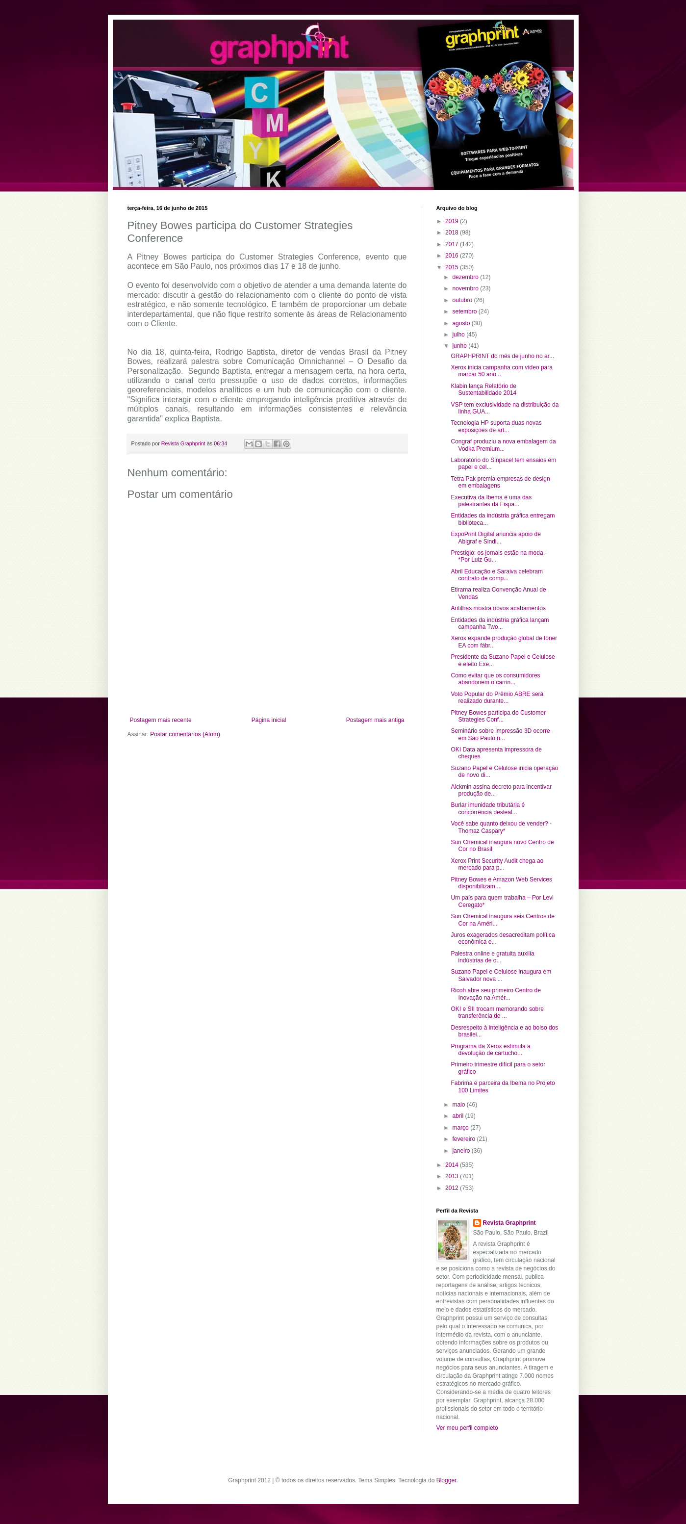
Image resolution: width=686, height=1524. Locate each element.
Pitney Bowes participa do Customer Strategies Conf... (498, 716)
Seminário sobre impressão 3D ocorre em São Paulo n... (500, 734)
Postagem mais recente (161, 720)
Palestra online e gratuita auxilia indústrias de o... (492, 957)
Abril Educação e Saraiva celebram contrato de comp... (496, 575)
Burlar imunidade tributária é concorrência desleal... (488, 808)
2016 (452, 255)
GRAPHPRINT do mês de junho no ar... (502, 356)
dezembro (466, 277)
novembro (466, 288)
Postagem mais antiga (375, 720)
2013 (452, 1176)
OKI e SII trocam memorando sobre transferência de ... (497, 1012)
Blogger (446, 1480)
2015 (452, 267)
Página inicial (269, 720)
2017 (452, 244)
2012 (452, 1188)
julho (459, 334)
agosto (461, 323)
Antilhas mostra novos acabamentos (498, 608)
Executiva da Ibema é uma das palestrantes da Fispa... (491, 501)
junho (460, 345)
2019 (452, 221)
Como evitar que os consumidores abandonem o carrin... (495, 679)
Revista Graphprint (509, 1222)
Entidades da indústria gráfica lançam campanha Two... (500, 623)
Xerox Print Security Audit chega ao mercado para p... (497, 864)
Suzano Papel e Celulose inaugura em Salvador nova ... (501, 975)
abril (458, 1115)
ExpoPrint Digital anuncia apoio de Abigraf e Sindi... (495, 537)
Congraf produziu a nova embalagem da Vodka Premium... (503, 445)
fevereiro (464, 1139)
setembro (465, 311)
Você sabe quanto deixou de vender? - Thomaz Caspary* (501, 827)
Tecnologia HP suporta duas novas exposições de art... (496, 426)
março (461, 1127)
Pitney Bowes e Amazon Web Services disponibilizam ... (501, 883)
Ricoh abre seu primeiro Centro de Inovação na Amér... (495, 994)
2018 (452, 232)
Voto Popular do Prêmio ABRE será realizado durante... (497, 697)
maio (459, 1104)
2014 (452, 1165)
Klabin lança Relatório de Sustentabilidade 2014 (483, 389)
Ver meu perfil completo (467, 1427)
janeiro (461, 1150)
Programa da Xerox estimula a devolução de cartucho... (490, 1050)
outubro (463, 300)
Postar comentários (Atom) (185, 734)
